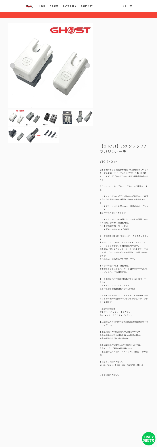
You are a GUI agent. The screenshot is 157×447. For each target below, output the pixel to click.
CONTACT (87, 6)
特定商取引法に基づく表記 (78, 432)
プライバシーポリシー (78, 428)
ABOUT (54, 6)
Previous (12, 66)
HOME (42, 6)
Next (87, 66)
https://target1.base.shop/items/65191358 (121, 245)
